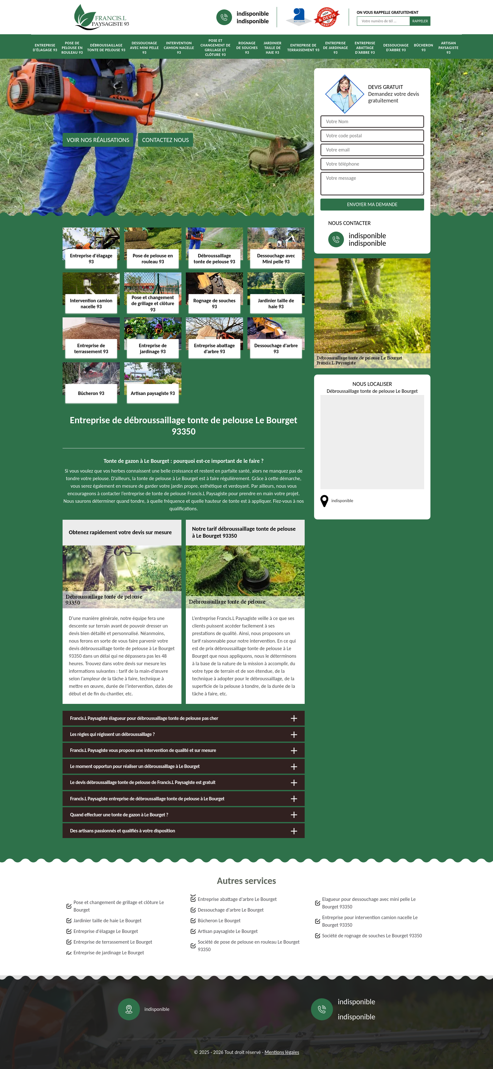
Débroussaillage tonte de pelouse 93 (106, 47)
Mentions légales (282, 1052)
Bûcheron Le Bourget (219, 921)
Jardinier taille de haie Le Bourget (107, 921)
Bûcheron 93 (423, 47)
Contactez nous (165, 140)
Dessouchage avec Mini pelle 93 (144, 48)
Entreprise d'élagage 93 (45, 47)
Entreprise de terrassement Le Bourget (113, 942)
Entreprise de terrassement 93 (303, 47)
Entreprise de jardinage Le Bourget (109, 953)
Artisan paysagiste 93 (449, 48)
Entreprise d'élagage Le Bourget (106, 931)
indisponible (253, 13)
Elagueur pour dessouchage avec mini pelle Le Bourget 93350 (369, 903)
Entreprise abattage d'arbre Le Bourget (237, 899)
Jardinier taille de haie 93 (273, 48)
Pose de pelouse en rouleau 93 (72, 48)
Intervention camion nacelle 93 (179, 48)
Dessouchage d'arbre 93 (396, 47)
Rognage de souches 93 (247, 48)
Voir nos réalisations (98, 140)
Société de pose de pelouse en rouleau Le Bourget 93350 (249, 945)
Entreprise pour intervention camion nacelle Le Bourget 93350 (370, 921)
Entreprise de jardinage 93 (335, 48)
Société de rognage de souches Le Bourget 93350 (372, 936)
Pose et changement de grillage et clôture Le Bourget (119, 906)
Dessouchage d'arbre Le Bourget (230, 910)
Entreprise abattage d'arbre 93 (365, 48)
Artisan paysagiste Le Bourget (228, 931)
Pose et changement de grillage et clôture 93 (215, 47)
